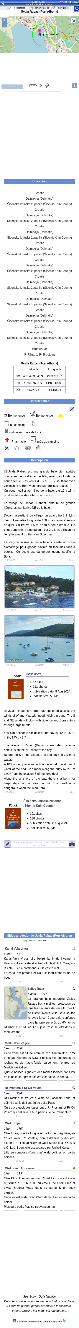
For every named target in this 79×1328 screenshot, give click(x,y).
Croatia (39, 193)
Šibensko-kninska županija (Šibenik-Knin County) (39, 204)
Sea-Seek (39, 1)
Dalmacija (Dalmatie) (39, 198)
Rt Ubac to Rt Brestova (39, 354)
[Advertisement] (39, 133)
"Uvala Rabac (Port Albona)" (39, 844)
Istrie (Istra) (39, 349)
